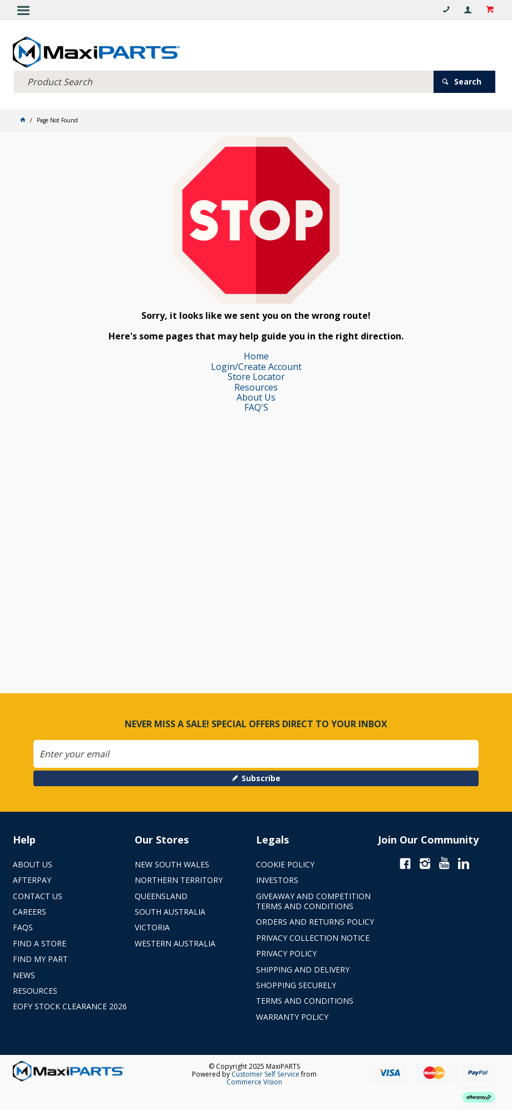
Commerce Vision (254, 1082)
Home (256, 356)
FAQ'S (256, 407)
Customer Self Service (265, 1074)
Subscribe (261, 778)
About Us (256, 397)
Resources (256, 387)
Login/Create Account (256, 367)
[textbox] (224, 82)
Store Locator (256, 377)
